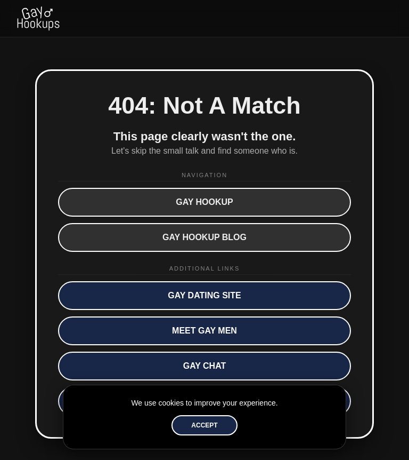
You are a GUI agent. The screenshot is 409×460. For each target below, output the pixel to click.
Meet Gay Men (204, 330)
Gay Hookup (204, 202)
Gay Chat (204, 365)
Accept (204, 425)
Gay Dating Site (204, 295)
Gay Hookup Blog (204, 237)
